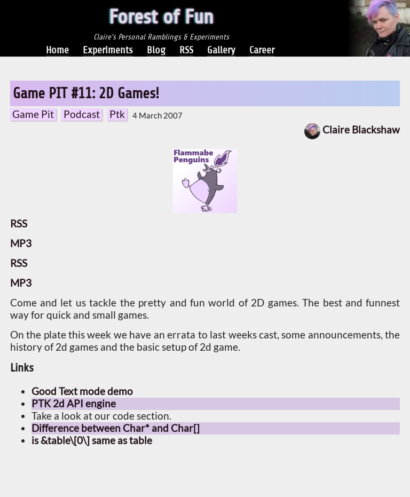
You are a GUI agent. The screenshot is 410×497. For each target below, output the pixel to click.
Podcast (82, 114)
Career (261, 50)
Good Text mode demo (82, 391)
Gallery (221, 50)
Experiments (108, 50)
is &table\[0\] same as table (91, 440)
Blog (156, 50)
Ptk (117, 114)
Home (57, 50)
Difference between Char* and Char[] (115, 428)
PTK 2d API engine (73, 403)
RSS (186, 50)
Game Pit (33, 114)
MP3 (20, 243)
